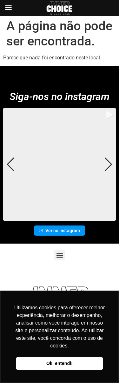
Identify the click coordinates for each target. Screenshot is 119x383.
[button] (59, 216)
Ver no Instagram (59, 230)
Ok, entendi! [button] (59, 363)
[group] (59, 164)
